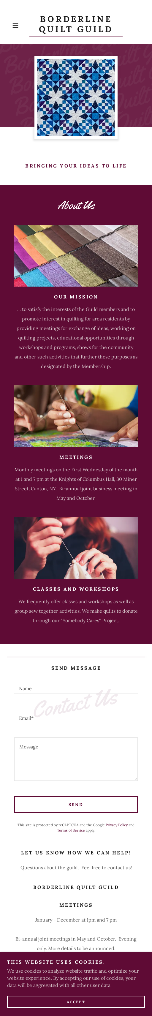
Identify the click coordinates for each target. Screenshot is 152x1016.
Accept (76, 1002)
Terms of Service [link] (71, 830)
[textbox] (76, 685)
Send (76, 804)
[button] (19, 25)
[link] (76, 25)
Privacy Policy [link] (117, 825)
